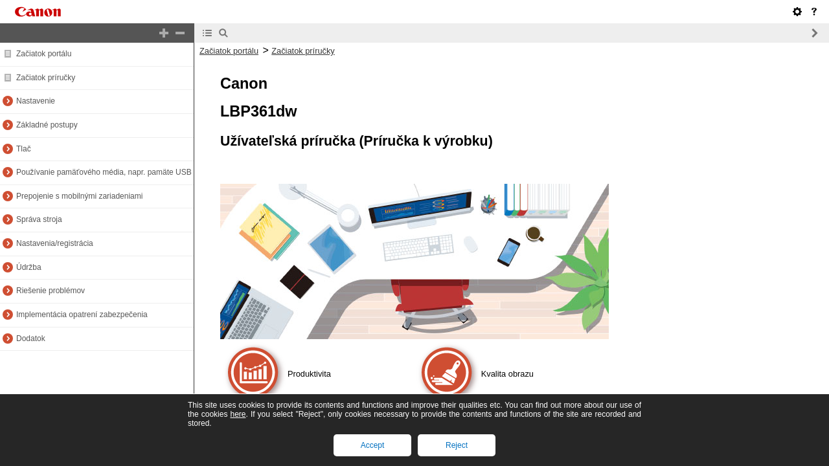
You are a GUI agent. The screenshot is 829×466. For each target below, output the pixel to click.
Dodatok (30, 338)
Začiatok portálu (43, 53)
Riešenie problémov (50, 290)
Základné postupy (47, 124)
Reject (457, 445)
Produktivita (309, 374)
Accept (373, 445)
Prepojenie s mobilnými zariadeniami (79, 196)
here (237, 414)
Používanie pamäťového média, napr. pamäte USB (104, 172)
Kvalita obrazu (507, 374)
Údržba (28, 267)
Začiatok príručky (45, 77)
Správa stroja (39, 219)
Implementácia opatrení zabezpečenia (82, 314)
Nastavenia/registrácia (54, 243)
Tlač (23, 148)
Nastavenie (35, 100)
